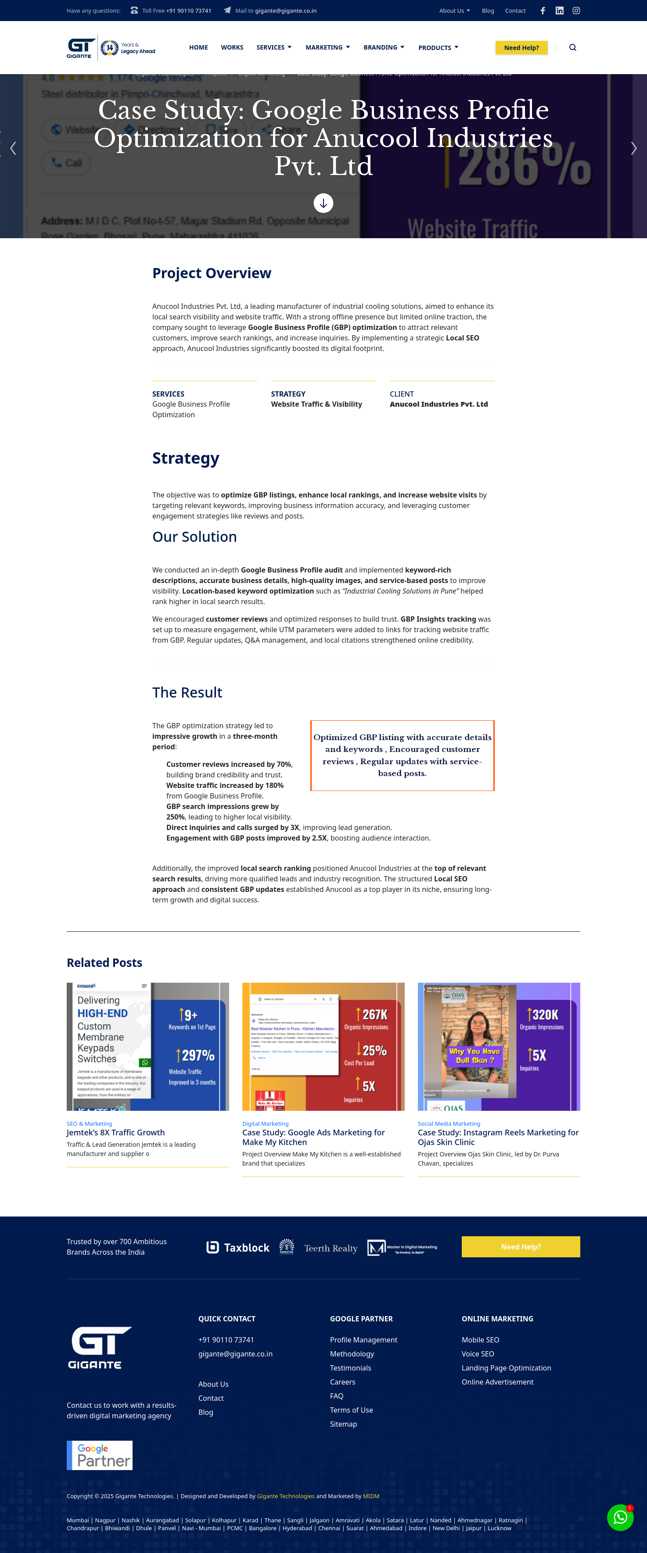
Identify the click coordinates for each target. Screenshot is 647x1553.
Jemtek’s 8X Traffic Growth (116, 1134)
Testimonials (350, 1367)
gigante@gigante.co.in (285, 10)
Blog (488, 10)
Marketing (324, 47)
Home (198, 47)
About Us (451, 10)
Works (232, 47)
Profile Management (363, 1339)
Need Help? (521, 47)
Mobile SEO (481, 1339)
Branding (381, 47)
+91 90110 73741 (188, 10)
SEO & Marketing (89, 1125)
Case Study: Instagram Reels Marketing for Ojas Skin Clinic (498, 1139)
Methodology (352, 1353)
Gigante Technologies (286, 1495)
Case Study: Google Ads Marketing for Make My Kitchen (313, 1139)
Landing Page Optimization (506, 1367)
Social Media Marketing (449, 1125)
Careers (343, 1381)
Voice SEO (478, 1353)
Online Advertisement (498, 1381)
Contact (515, 10)
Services (271, 47)
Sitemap (343, 1423)
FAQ (336, 1395)
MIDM (371, 1495)
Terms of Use (351, 1409)
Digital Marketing (265, 1125)
